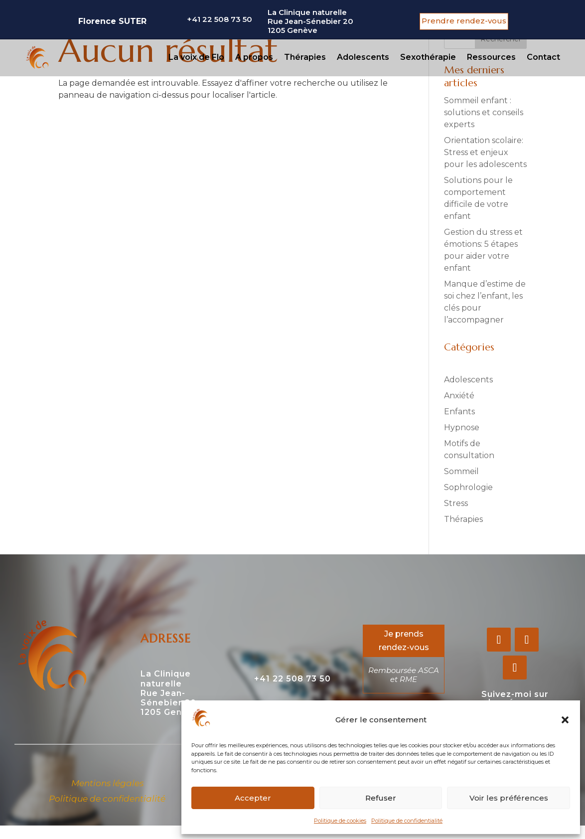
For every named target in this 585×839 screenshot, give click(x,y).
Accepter (253, 798)
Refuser (380, 798)
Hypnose (461, 427)
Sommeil (461, 471)
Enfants (459, 411)
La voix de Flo (196, 57)
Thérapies (305, 57)
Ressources (491, 57)
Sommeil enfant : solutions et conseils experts (483, 112)
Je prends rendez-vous (404, 640)
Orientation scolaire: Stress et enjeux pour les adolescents (485, 152)
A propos (254, 57)
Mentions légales (107, 783)
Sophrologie (468, 487)
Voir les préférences (508, 798)
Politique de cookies (340, 820)
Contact (543, 57)
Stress (456, 503)
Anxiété (459, 395)
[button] (565, 720)
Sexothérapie (428, 57)
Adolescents (363, 57)
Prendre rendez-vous (464, 20)
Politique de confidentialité (406, 820)
